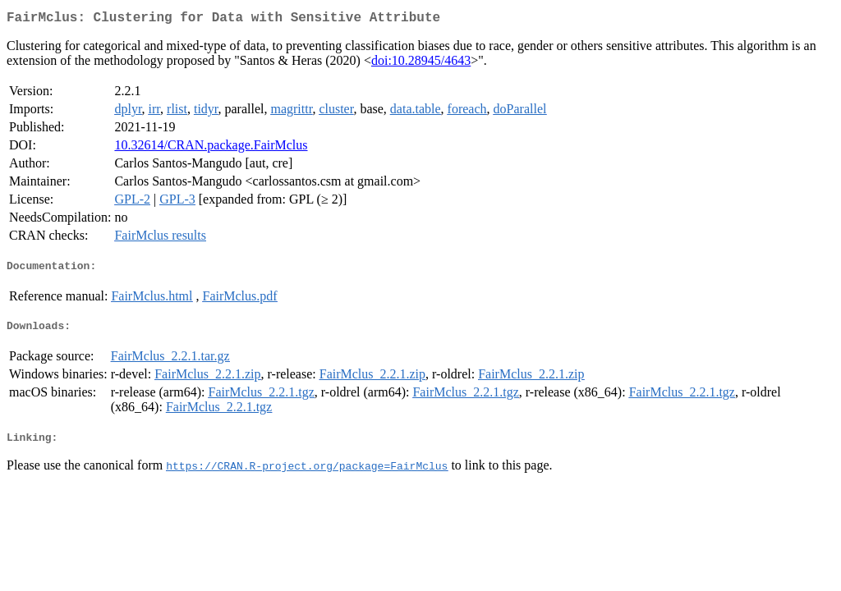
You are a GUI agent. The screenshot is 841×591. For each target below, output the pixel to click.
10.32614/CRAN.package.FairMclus (210, 148)
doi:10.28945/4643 (421, 64)
